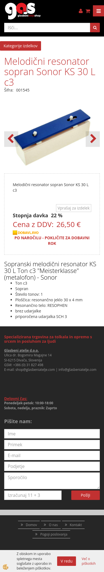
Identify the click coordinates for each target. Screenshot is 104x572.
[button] (93, 139)
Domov (31, 524)
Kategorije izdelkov (20, 45)
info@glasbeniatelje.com (78, 369)
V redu (67, 561)
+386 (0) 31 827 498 (28, 365)
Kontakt (76, 524)
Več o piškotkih (89, 561)
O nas (53, 524)
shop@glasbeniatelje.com (35, 369)
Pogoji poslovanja (53, 534)
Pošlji (85, 495)
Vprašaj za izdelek (74, 208)
